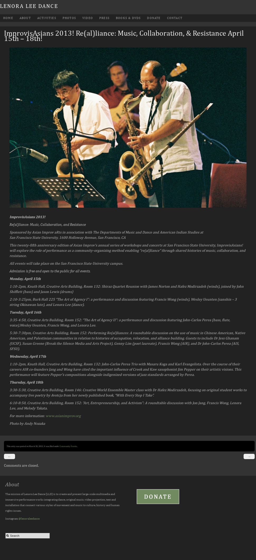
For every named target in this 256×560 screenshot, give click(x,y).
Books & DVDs (128, 18)
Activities (46, 18)
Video (87, 18)
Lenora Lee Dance (29, 6)
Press (104, 18)
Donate (153, 18)
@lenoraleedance (29, 518)
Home (8, 18)
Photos (69, 18)
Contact (174, 18)
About (25, 18)
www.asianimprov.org (63, 416)
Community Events (68, 446)
